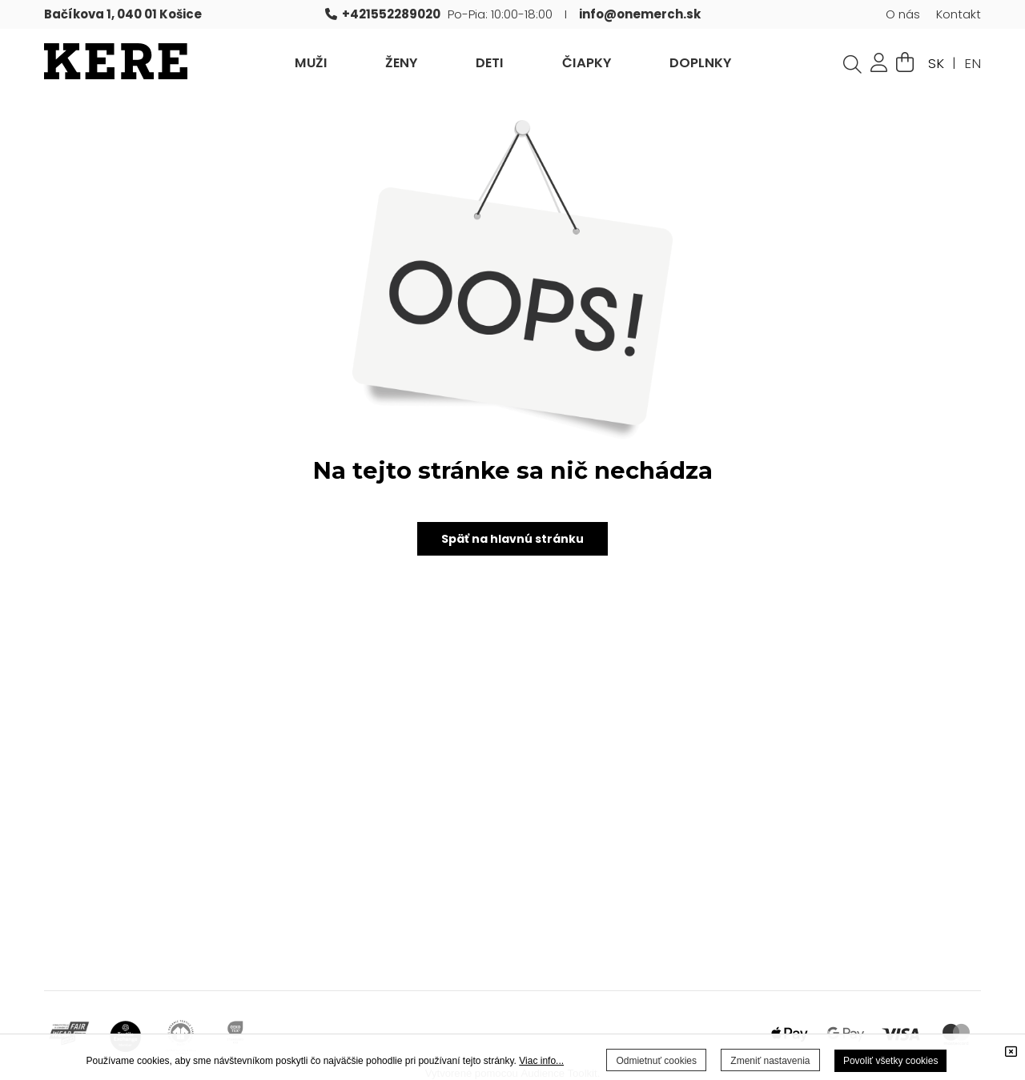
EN (972, 63)
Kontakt (958, 14)
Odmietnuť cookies (656, 1060)
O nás (903, 14)
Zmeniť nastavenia (770, 1060)
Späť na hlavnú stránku (512, 539)
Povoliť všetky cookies (891, 1060)
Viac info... (541, 1060)
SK (936, 63)
